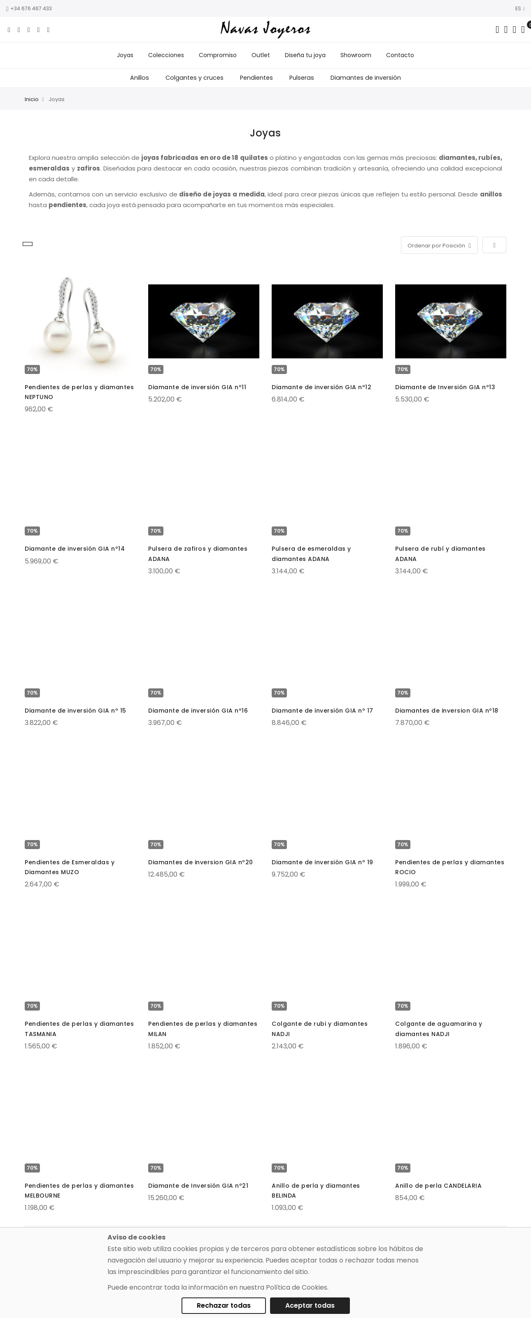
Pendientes (256, 78)
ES (520, 8)
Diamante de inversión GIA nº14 (75, 549)
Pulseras (301, 78)
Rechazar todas (224, 1305)
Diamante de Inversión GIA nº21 (198, 1186)
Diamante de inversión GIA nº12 (321, 387)
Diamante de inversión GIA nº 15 (75, 710)
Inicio (32, 99)
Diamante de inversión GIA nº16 (198, 710)
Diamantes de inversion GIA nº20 (200, 862)
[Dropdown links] (506, 30)
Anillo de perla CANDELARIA (438, 1186)
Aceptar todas (310, 1305)
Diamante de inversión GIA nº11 (197, 387)
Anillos (139, 78)
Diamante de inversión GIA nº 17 (322, 710)
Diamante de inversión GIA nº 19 (322, 862)
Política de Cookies (296, 1287)
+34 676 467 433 (29, 8)
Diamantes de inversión (366, 78)
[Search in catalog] (497, 30)
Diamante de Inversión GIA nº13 (445, 387)
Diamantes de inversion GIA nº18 (446, 710)
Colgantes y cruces (194, 78)
